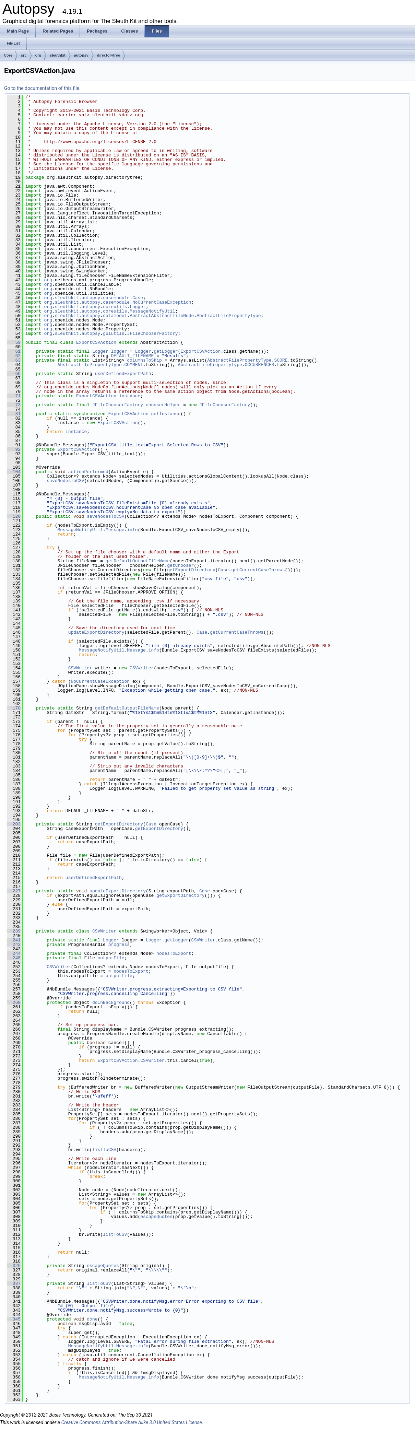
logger (119, 351)
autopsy (81, 55)
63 (14, 360)
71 (14, 396)
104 (14, 472)
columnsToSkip (144, 360)
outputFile (110, 958)
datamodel (115, 316)
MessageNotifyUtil (152, 311)
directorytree (108, 55)
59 (14, 342)
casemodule (116, 298)
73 (14, 405)
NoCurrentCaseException (161, 302)
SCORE (280, 360)
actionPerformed (88, 472)
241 (14, 940)
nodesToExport (173, 953)
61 (14, 351)
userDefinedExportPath (123, 374)
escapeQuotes (156, 1216)
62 (14, 356)
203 (14, 824)
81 (14, 414)
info (132, 530)
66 (14, 374)
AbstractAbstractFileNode (162, 316)
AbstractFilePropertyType (229, 316)
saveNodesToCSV (65, 481)
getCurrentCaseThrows (258, 570)
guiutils (113, 333)
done (92, 1319)
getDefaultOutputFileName (138, 561)
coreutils (115, 307)
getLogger (166, 351)
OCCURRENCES (259, 365)
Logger (138, 307)
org (38, 55)
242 (14, 944)
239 (14, 931)
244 (14, 953)
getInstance (166, 414)
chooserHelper (163, 405)
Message (115, 530)
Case (137, 298)
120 (14, 516)
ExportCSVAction (96, 342)
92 (14, 449)
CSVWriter (80, 668)
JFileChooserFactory (152, 333)
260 (14, 1002)
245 (14, 958)
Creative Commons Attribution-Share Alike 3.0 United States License (131, 1422)
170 (14, 708)
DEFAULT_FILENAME (132, 356)
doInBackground (111, 1002)
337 (14, 1283)
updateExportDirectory (96, 632)
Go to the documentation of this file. (42, 88)
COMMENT (133, 365)
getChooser (180, 565)
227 (14, 891)
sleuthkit (57, 55)
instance (129, 396)
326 (14, 1266)
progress (119, 944)
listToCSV (104, 1150)
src (24, 55)
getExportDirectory (191, 570)
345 (14, 1319)
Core (8, 55)
